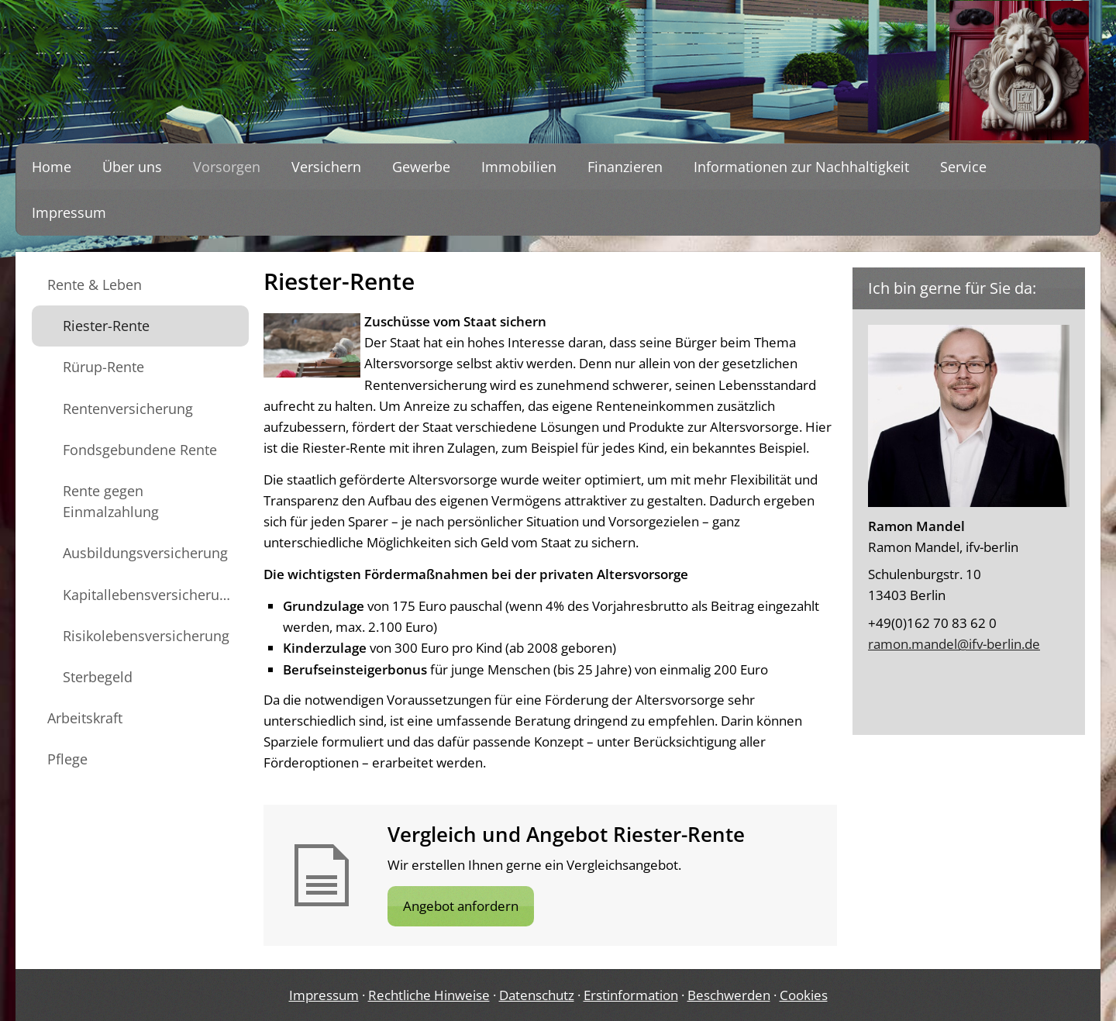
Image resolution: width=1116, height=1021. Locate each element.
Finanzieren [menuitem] (625, 166)
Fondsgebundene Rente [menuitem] (140, 449)
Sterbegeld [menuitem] (98, 676)
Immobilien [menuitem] (518, 166)
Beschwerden (728, 995)
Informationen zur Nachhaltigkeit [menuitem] (801, 166)
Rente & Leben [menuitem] (94, 284)
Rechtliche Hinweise (429, 995)
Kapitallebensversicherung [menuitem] (149, 594)
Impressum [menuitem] (69, 212)
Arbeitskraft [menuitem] (84, 718)
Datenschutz (536, 995)
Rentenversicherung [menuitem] (128, 408)
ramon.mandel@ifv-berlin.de (954, 644)
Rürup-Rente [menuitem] (103, 366)
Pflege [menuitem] (67, 759)
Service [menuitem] (963, 166)
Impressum (324, 995)
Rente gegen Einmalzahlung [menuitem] (111, 501)
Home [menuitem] (51, 166)
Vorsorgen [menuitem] (226, 166)
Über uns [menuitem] (132, 166)
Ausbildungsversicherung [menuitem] (145, 552)
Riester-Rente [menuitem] (106, 325)
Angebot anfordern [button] (460, 906)
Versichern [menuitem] (326, 166)
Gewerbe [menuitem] (421, 166)
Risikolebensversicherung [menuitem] (146, 635)
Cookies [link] (804, 995)
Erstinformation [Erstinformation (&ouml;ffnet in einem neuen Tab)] (631, 995)
